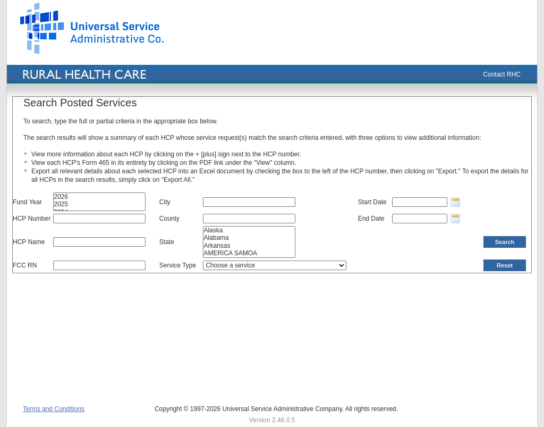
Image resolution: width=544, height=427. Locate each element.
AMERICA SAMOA (249, 253)
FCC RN (25, 265)
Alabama (249, 237)
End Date (371, 218)
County (169, 218)
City (165, 202)
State (166, 242)
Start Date (372, 202)
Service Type (177, 265)
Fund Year (27, 202)
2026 (99, 196)
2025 (99, 204)
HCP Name (29, 242)
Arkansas (249, 245)
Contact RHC (502, 74)
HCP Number (31, 218)
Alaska (249, 230)
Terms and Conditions (53, 409)
